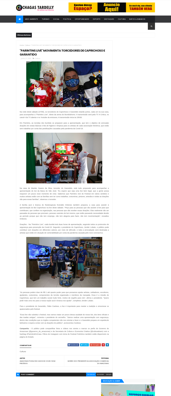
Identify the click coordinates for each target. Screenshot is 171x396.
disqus (103, 380)
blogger (95, 380)
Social (56, 19)
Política (67, 19)
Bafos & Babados (137, 19)
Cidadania (22, 26)
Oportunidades (82, 19)
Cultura (122, 19)
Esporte (96, 19)
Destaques (109, 19)
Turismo (46, 19)
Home (22, 45)
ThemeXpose (29, 393)
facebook (85, 380)
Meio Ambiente (31, 19)
